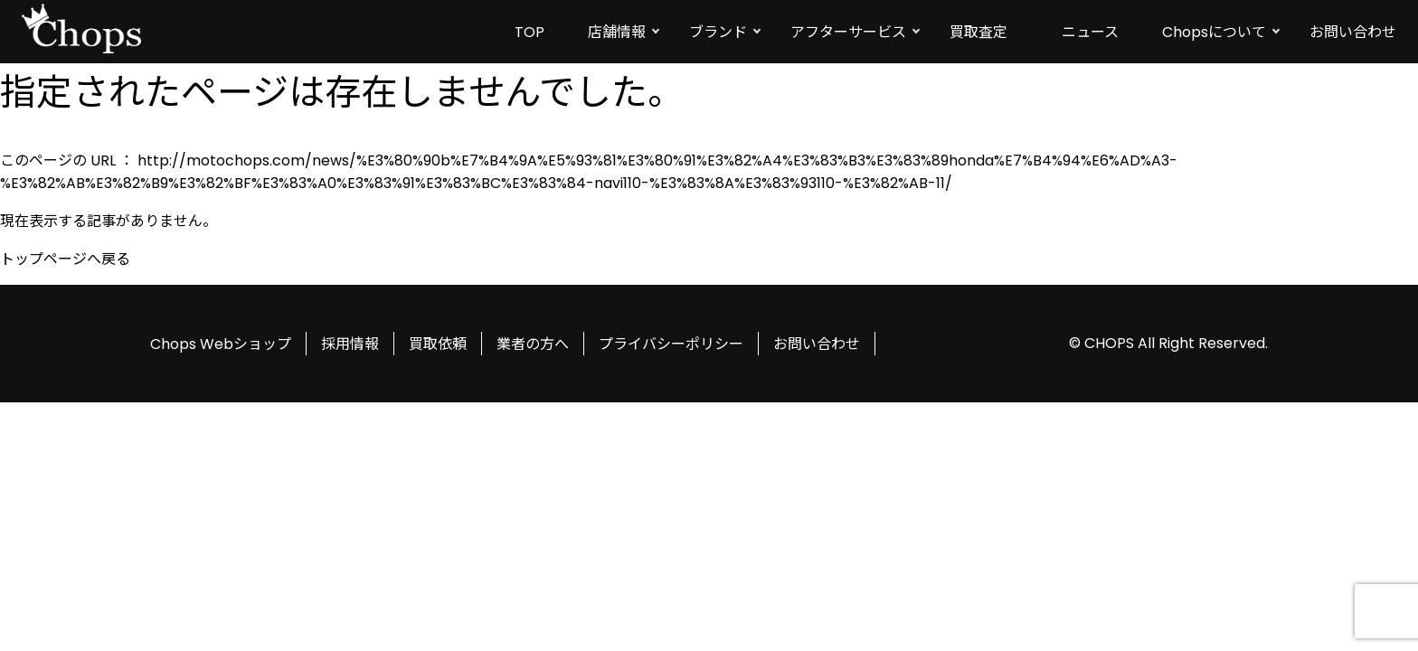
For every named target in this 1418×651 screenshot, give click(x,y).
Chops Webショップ (220, 344)
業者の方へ (532, 344)
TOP (529, 32)
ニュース (1090, 32)
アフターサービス (848, 32)
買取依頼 (438, 344)
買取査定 (978, 32)
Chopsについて (1214, 32)
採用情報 (350, 344)
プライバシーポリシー (671, 344)
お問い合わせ (1352, 32)
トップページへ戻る (65, 259)
